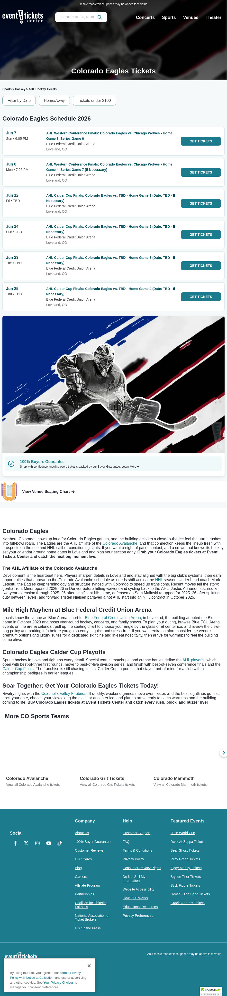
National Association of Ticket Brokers (92, 917)
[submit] (100, 17)
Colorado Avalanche (120, 543)
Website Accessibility (138, 889)
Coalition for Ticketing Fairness (91, 905)
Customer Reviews (89, 850)
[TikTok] (59, 844)
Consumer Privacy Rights (142, 868)
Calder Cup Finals (18, 669)
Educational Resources (140, 907)
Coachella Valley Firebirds (63, 693)
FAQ (126, 842)
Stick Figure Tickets (185, 885)
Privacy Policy (133, 859)
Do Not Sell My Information (134, 878)
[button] (211, 991)
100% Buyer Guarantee (92, 842)
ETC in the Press (88, 928)
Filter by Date (19, 100)
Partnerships (84, 894)
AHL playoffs (193, 660)
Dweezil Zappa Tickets (188, 842)
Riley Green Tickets (185, 859)
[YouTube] (48, 844)
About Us (82, 833)
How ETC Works (135, 898)
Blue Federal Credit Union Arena (113, 618)
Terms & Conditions (137, 850)
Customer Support (136, 833)
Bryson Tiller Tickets (186, 877)
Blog (78, 868)
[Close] (89, 965)
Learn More (130, 466)
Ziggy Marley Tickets (186, 868)
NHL (159, 580)
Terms (64, 973)
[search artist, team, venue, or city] (81, 17)
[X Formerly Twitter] (26, 844)
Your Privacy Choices (59, 982)
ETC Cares (83, 859)
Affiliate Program (87, 885)
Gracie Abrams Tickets (188, 903)
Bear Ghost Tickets (185, 850)
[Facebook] (15, 844)
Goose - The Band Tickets (190, 894)
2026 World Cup (183, 833)
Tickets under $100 (94, 100)
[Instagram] (37, 844)
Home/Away (54, 100)
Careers (81, 877)
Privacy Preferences (138, 915)
